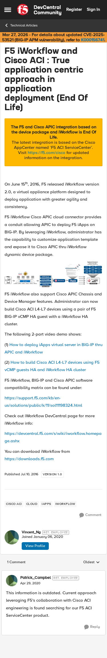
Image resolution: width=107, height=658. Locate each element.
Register (74, 9)
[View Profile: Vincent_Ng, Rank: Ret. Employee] (12, 537)
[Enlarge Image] (53, 274)
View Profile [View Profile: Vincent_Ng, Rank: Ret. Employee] (35, 546)
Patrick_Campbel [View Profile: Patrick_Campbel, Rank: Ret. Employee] (35, 577)
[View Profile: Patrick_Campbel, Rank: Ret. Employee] (11, 580)
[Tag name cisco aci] (14, 504)
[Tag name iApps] (46, 504)
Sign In (93, 9)
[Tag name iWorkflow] (65, 504)
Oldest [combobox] (91, 562)
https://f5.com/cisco (46, 152)
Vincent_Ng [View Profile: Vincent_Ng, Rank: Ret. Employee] (31, 532)
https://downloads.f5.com (29, 458)
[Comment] (90, 515)
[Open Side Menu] (7, 9)
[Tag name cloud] (32, 504)
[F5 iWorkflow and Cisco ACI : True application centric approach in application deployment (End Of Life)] (30, 583)
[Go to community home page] (39, 9)
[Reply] (92, 627)
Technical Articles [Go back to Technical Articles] (21, 25)
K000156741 (92, 39)
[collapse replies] (53, 573)
